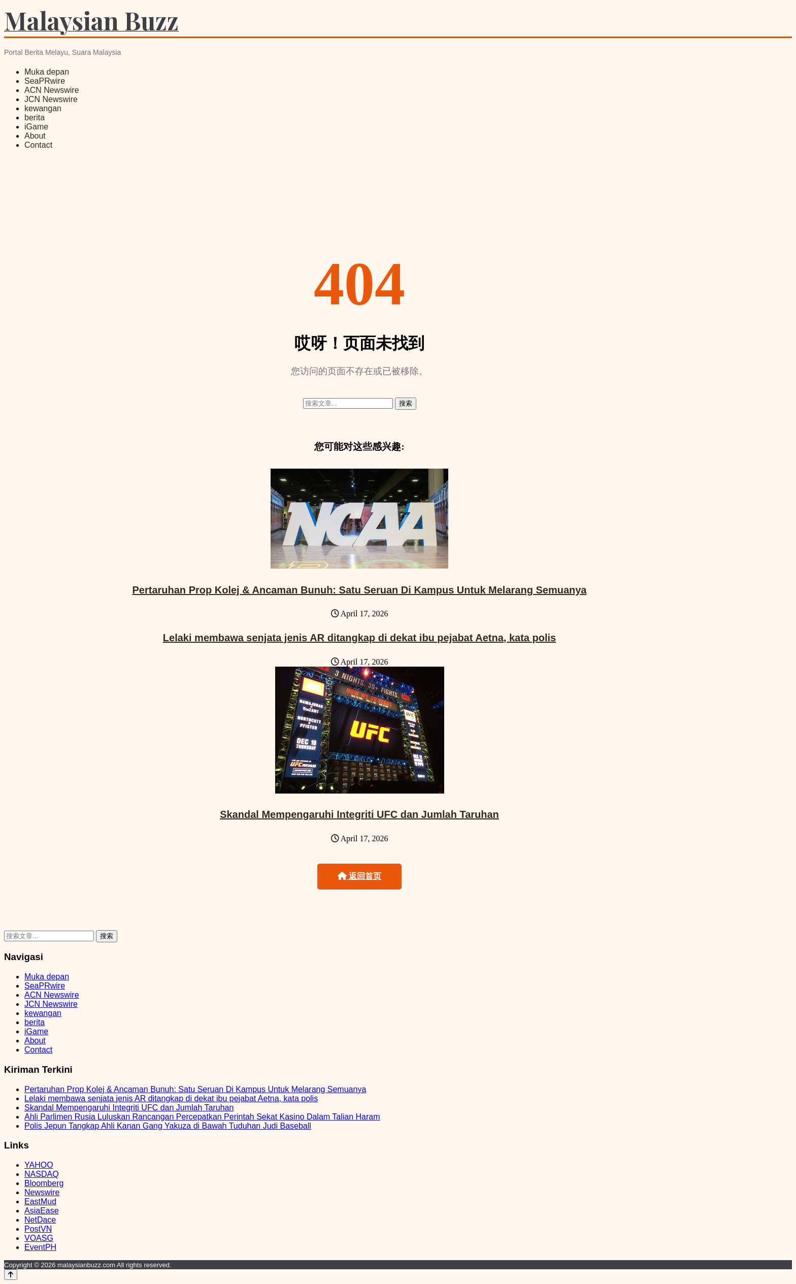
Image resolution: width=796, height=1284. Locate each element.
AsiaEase (41, 1210)
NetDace (40, 1219)
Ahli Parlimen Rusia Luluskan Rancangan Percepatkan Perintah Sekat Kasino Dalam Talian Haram (202, 1116)
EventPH (40, 1247)
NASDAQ (41, 1174)
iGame (36, 126)
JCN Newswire (51, 99)
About (35, 135)
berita (34, 117)
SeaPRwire (44, 81)
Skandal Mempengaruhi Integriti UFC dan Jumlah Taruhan (359, 814)
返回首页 (359, 876)
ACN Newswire (51, 90)
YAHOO (38, 1165)
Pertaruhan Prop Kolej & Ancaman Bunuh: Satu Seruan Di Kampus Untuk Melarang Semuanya (359, 590)
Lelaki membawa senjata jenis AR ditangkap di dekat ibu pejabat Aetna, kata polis (359, 637)
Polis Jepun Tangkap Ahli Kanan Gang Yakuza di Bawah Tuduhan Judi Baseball (167, 1126)
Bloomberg (43, 1183)
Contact (38, 145)
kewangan (42, 108)
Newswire (41, 1192)
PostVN (38, 1229)
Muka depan (46, 72)
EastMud (40, 1201)
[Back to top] (10, 1274)
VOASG (38, 1238)
